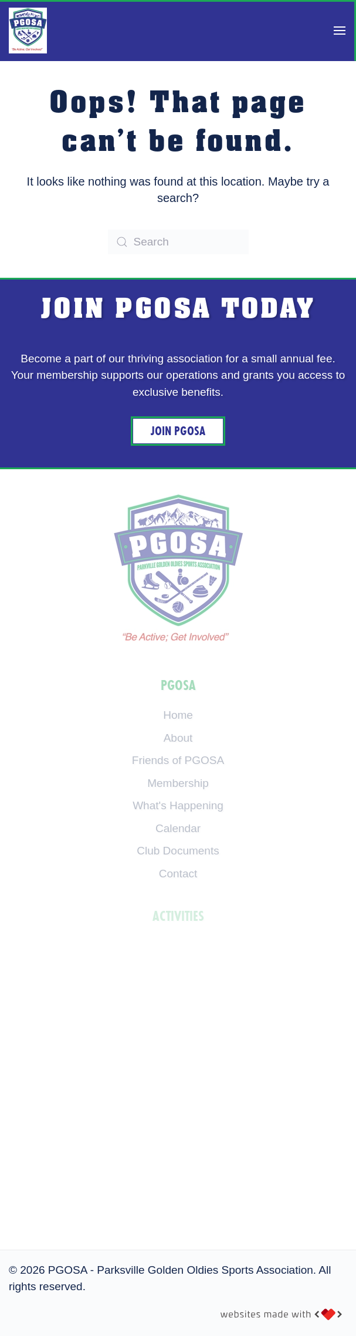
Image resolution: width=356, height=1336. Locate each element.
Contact (178, 873)
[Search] (178, 242)
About (178, 738)
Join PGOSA (178, 431)
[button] (339, 30)
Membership (178, 783)
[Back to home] (28, 30)
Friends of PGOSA (178, 760)
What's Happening (178, 805)
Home (178, 715)
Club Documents (178, 850)
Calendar (178, 828)
